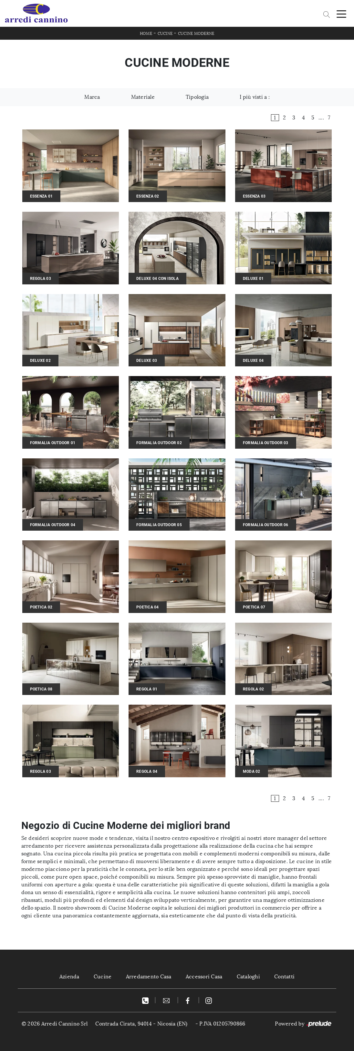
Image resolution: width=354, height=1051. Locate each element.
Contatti (284, 977)
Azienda (69, 977)
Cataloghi (248, 977)
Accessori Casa (204, 977)
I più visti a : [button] (255, 97)
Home (146, 33)
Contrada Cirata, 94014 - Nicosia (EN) (141, 1024)
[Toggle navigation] (341, 13)
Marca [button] (92, 97)
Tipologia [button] (197, 97)
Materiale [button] (143, 97)
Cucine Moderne (196, 33)
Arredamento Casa (149, 977)
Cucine (165, 33)
